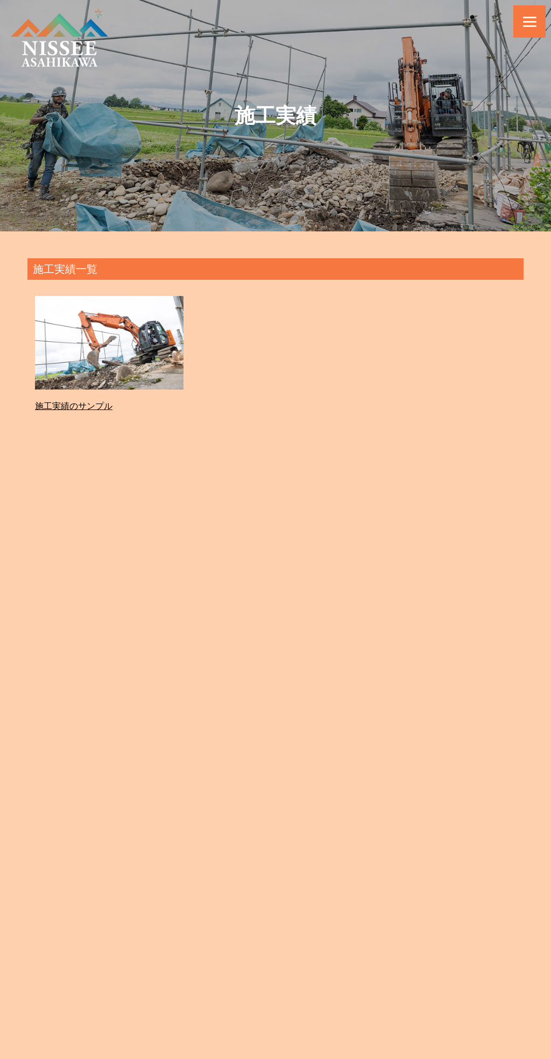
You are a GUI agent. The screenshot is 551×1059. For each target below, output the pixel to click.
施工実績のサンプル (73, 406)
